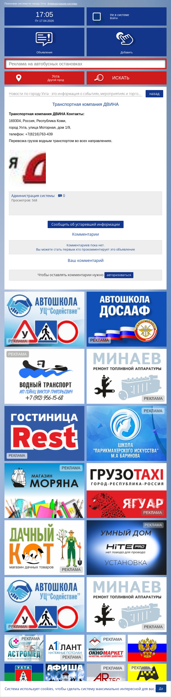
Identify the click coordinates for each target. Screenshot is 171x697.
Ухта (55, 76)
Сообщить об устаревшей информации (85, 224)
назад (154, 93)
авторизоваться (119, 275)
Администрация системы (62, 3)
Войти (114, 18)
